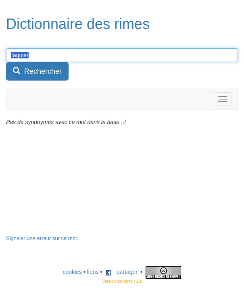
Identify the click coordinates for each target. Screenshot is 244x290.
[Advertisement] (66, 184)
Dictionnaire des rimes (78, 24)
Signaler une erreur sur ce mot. (42, 238)
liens (93, 272)
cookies (72, 272)
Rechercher (37, 71)
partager (121, 272)
